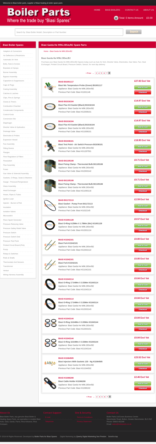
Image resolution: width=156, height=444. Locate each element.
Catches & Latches (10, 93)
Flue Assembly (9, 165)
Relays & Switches (10, 254)
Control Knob (8, 114)
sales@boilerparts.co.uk (121, 424)
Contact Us (131, 10)
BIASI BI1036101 (66, 141)
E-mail (47, 417)
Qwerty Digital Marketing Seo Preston (91, 436)
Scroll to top (113, 436)
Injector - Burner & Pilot (12, 203)
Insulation (7, 207)
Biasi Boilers (112, 10)
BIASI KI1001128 (66, 220)
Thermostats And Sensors (13, 262)
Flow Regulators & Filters (13, 157)
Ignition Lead (8, 199)
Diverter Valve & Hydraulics (14, 127)
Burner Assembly (10, 72)
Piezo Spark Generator (12, 220)
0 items (130, 18)
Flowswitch (7, 161)
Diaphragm (7, 123)
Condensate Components (13, 110)
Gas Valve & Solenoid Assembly (16, 173)
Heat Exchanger (9, 190)
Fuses (5, 169)
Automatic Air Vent (10, 60)
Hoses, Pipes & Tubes (12, 195)
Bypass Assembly (10, 77)
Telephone (49, 421)
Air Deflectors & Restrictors (14, 55)
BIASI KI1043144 (66, 318)
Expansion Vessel (10, 140)
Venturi (6, 270)
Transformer (8, 266)
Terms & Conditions (85, 417)
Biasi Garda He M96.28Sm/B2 (61, 51)
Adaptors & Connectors (12, 51)
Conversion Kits (9, 119)
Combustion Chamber (12, 106)
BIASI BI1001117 (66, 82)
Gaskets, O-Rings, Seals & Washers (17, 178)
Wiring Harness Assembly (13, 275)
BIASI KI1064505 (66, 358)
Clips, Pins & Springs (11, 98)
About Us (148, 10)
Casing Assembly (10, 89)
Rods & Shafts (9, 258)
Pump (5, 249)
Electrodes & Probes (11, 136)
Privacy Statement (84, 421)
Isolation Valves (9, 211)
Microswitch (8, 216)
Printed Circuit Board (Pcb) (14, 245)
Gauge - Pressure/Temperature (15, 182)
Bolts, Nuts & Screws (11, 64)
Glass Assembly (9, 186)
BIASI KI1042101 (66, 240)
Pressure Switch (9, 233)
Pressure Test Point (11, 241)
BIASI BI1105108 (66, 161)
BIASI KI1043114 (66, 279)
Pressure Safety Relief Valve (14, 228)
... (93, 73)
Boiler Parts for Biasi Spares (46, 436)
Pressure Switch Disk (11, 237)
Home (97, 10)
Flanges (6, 152)
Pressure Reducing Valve (13, 224)
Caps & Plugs (8, 85)
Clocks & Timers (9, 102)
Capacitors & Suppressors (13, 81)
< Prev (88, 73)
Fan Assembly (9, 144)
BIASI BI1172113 (66, 200)
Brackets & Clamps (11, 68)
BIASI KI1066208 (66, 378)
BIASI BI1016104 (66, 101)
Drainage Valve (9, 131)
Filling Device (8, 148)
